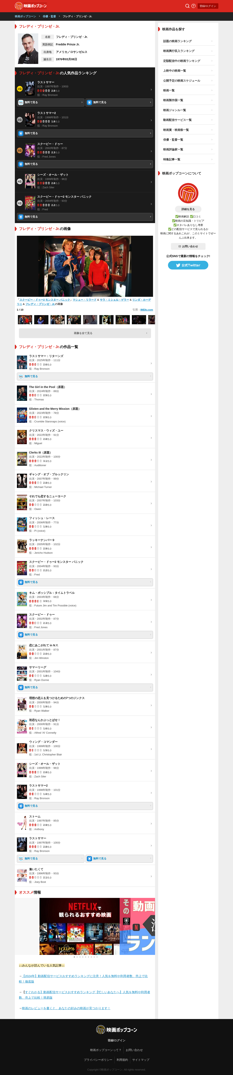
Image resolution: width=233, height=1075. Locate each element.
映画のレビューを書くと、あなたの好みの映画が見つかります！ (66, 1008)
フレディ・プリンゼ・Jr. (40, 304)
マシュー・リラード (84, 299)
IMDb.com (146, 309)
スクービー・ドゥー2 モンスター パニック (45, 299)
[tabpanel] (85, 926)
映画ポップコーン (25, 16)
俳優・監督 (49, 16)
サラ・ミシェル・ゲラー (114, 299)
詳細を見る (188, 209)
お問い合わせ (188, 246)
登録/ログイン (208, 6)
